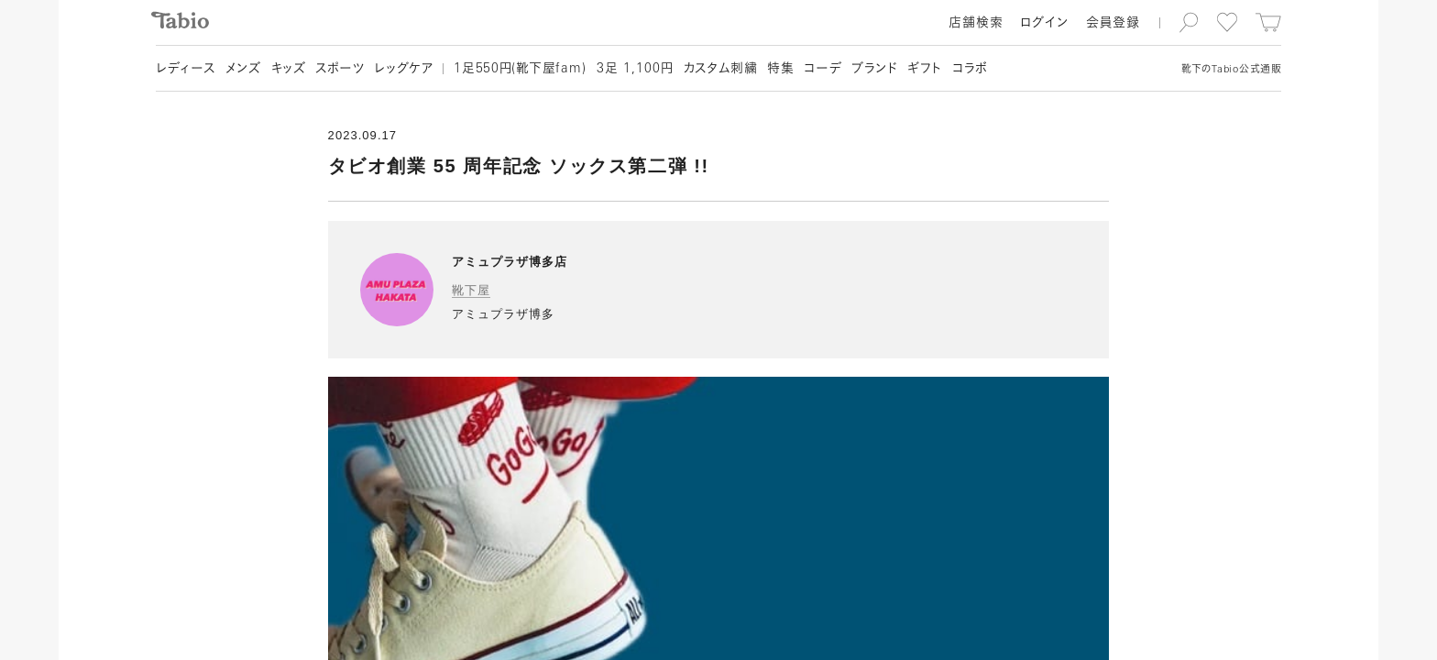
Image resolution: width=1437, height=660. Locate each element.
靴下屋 (471, 290)
